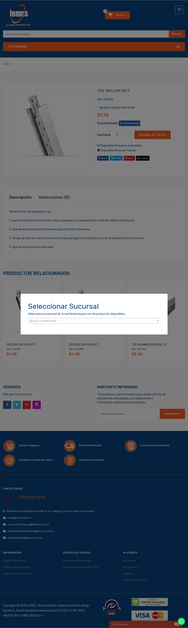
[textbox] (94, 321)
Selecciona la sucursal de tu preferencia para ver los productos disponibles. (76, 314)
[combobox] (94, 321)
